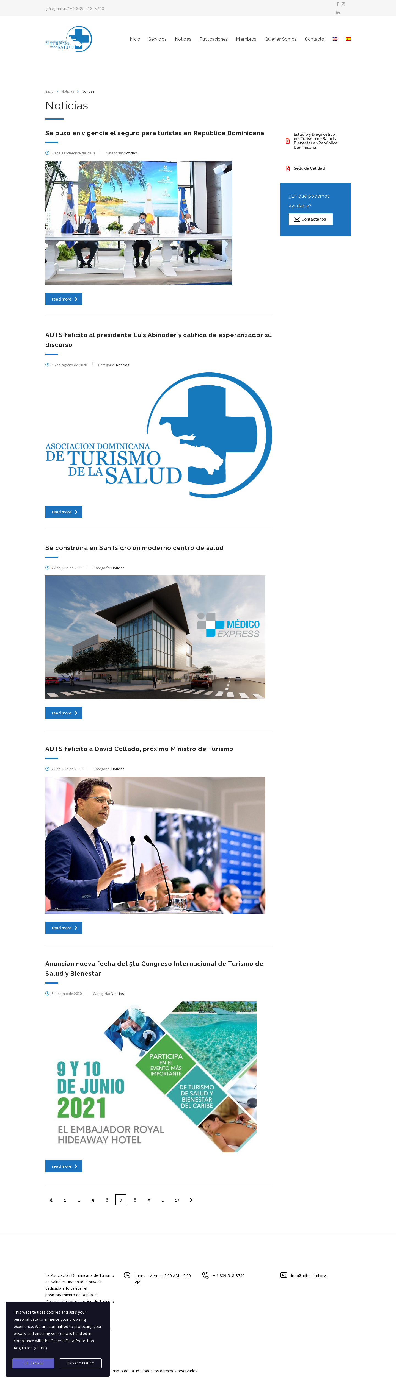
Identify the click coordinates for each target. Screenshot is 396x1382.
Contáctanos (310, 219)
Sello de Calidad (305, 168)
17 (177, 1200)
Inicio (135, 39)
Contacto (314, 39)
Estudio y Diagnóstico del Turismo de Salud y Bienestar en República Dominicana (312, 141)
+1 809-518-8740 (87, 8)
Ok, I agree (33, 1363)
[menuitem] (335, 39)
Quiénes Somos (281, 39)
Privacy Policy (80, 1363)
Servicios (157, 39)
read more (65, 299)
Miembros (246, 39)
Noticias (183, 39)
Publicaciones (214, 39)
